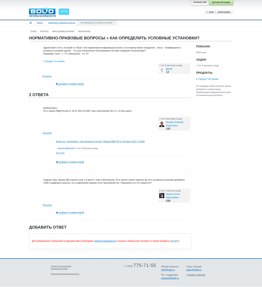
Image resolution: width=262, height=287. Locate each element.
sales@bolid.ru (194, 269)
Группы (33, 31)
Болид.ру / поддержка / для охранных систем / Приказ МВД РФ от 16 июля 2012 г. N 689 (100, 141)
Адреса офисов (196, 274)
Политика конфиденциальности (65, 274)
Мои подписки (84, 31)
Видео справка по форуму (63, 31)
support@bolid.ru (170, 278)
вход (211, 12)
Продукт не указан (55, 61)
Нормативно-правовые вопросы (61, 23)
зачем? (174, 241)
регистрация (224, 12)
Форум (40, 23)
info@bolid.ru (168, 269)
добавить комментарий (71, 84)
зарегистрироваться (105, 241)
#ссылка (46, 76)
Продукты (44, 31)
